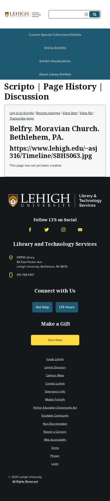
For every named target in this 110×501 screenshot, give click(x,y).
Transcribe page (22, 118)
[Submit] (94, 14)
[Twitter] (46, 229)
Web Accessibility (55, 440)
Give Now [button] (55, 340)
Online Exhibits (55, 47)
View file (86, 112)
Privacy (55, 456)
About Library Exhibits (55, 74)
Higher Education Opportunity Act (55, 407)
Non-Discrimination (55, 424)
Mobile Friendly (55, 399)
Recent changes (48, 112)
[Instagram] (63, 229)
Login (55, 464)
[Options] (87, 14)
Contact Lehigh (55, 383)
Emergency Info (55, 391)
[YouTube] (80, 229)
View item (70, 112)
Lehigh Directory (55, 367)
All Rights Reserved (25, 481)
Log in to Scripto (22, 112)
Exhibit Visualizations (55, 61)
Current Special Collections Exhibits (55, 34)
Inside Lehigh (55, 359)
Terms (55, 448)
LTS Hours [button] (66, 307)
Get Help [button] (42, 307)
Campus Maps (55, 375)
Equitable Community (55, 415)
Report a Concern (55, 432)
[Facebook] (29, 229)
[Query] (75, 14)
